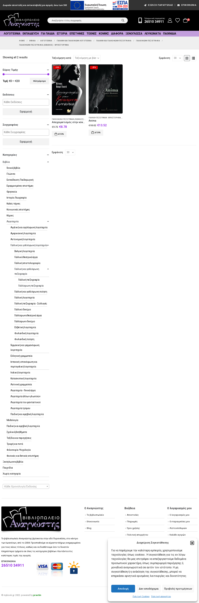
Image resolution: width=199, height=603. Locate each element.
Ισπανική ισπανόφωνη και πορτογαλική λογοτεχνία (24, 364)
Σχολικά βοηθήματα (17, 432)
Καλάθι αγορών (178, 534)
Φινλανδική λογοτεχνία (26, 333)
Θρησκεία (12, 191)
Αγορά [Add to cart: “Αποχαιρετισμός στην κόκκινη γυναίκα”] (61, 134)
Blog (89, 528)
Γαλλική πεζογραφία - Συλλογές (30, 303)
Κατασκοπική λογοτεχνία (23, 378)
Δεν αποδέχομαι (149, 588)
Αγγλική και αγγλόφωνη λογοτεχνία (29, 227)
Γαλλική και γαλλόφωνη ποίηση (30, 291)
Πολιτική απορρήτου (161, 596)
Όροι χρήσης (133, 528)
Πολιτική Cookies (141, 596)
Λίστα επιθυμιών (178, 528)
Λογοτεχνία (12, 33)
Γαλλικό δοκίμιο (22, 309)
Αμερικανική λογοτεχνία (23, 233)
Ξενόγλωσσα (134, 33)
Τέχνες (92, 33)
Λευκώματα (153, 33)
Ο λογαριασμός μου (179, 515)
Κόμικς (104, 33)
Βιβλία (6, 162)
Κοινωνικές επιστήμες (18, 209)
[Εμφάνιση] (177, 58)
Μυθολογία (12, 420)
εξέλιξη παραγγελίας (158, 5)
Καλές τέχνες (13, 203)
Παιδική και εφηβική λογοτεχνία (27, 414)
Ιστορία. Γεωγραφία (16, 197)
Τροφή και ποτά (15, 444)
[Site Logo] (21, 20)
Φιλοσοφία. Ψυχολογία (18, 450)
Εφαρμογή (26, 111)
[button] (192, 543)
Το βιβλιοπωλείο (95, 515)
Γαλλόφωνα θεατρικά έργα (28, 315)
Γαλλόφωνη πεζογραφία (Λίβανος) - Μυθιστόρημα (74, 119)
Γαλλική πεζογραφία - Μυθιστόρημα (105, 118)
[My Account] (170, 20)
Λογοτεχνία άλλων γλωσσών (25, 396)
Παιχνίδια (169, 33)
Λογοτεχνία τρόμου (20, 408)
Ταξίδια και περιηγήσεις (19, 438)
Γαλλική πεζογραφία (28, 279)
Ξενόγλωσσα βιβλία (13, 461)
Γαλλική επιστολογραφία (27, 263)
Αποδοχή (123, 588)
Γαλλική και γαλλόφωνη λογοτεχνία (29, 245)
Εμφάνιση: (164, 57)
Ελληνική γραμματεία (21, 356)
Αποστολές (133, 515)
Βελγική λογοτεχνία (24, 251)
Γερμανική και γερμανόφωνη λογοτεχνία (25, 347)
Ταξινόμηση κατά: (61, 57)
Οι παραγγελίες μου (180, 521)
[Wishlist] (177, 20)
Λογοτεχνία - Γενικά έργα (23, 390)
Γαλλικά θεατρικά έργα (26, 257)
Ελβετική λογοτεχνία (25, 327)
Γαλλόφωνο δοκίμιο (24, 321)
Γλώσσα (11, 174)
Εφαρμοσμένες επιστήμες (20, 185)
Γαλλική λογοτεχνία (24, 297)
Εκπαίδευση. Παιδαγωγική (20, 179)
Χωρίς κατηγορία (12, 473)
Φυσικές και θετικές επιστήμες (23, 455)
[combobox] (26, 486)
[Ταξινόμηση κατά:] (87, 58)
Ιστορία (62, 33)
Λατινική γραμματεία (21, 384)
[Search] (123, 20)
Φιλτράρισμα (39, 81)
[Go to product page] (69, 89)
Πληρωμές (132, 521)
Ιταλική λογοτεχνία (20, 372)
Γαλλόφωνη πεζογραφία (31, 285)
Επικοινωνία (186, 5)
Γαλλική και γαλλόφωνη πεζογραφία (26, 271)
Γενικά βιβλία (13, 168)
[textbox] (27, 102)
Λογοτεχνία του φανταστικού (26, 402)
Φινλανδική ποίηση (24, 339)
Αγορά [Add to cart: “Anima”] (98, 132)
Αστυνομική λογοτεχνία (23, 239)
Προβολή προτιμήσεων (178, 588)
